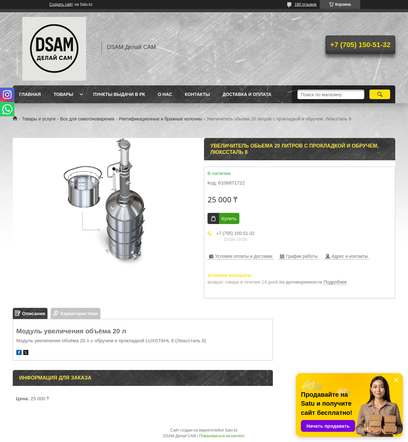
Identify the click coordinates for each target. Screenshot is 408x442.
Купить (229, 218)
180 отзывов (306, 4)
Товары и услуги (38, 118)
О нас (165, 94)
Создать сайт (61, 4)
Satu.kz (231, 430)
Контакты (197, 94)
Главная (30, 94)
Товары (63, 94)
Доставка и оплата (246, 94)
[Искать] (379, 94)
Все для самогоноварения (87, 118)
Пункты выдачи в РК (119, 94)
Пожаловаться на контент (221, 436)
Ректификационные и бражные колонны (160, 118)
